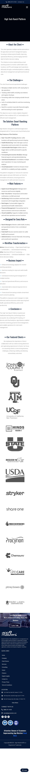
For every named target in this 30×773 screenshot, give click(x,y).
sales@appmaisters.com (10, 713)
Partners (4, 673)
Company (4, 658)
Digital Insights (6, 676)
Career (3, 670)
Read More (24, 646)
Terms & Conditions (7, 685)
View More (15, 702)
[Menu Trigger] (27, 7)
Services (4, 664)
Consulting (4, 667)
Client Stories (5, 661)
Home (3, 655)
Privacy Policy (5, 682)
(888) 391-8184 (8, 709)
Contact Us (4, 679)
